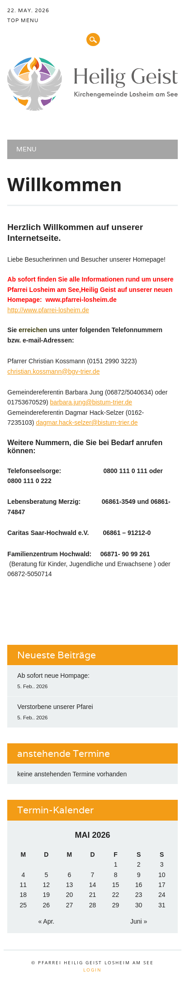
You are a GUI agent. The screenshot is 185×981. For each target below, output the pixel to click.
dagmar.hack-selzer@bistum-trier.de (87, 422)
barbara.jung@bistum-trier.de (91, 402)
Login (92, 970)
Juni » (138, 921)
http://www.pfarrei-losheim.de (48, 310)
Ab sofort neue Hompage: (53, 675)
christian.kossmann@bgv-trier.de (53, 371)
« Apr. (46, 921)
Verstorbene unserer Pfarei (55, 706)
